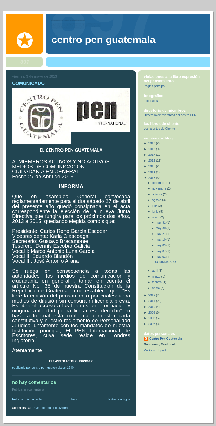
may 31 (161, 222)
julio (155, 206)
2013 (152, 177)
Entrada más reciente (27, 399)
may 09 (161, 245)
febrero (157, 282)
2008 (152, 318)
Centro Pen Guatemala (103, 39)
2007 (152, 324)
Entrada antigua (119, 399)
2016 (152, 160)
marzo (156, 276)
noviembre (159, 188)
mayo (156, 217)
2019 (152, 143)
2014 (152, 172)
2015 (152, 166)
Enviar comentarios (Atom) (50, 407)
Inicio (75, 399)
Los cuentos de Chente (159, 128)
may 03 (161, 256)
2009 (152, 312)
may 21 (161, 233)
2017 (152, 154)
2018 (152, 149)
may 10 (161, 239)
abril (155, 270)
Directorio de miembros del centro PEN (170, 115)
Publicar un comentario (28, 389)
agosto (157, 200)
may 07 (161, 251)
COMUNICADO (165, 261)
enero (156, 288)
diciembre (159, 182)
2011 (152, 301)
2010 (152, 306)
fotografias (151, 100)
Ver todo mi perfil (155, 350)
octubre (157, 194)
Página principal (154, 86)
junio (155, 211)
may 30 (161, 228)
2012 (152, 295)
